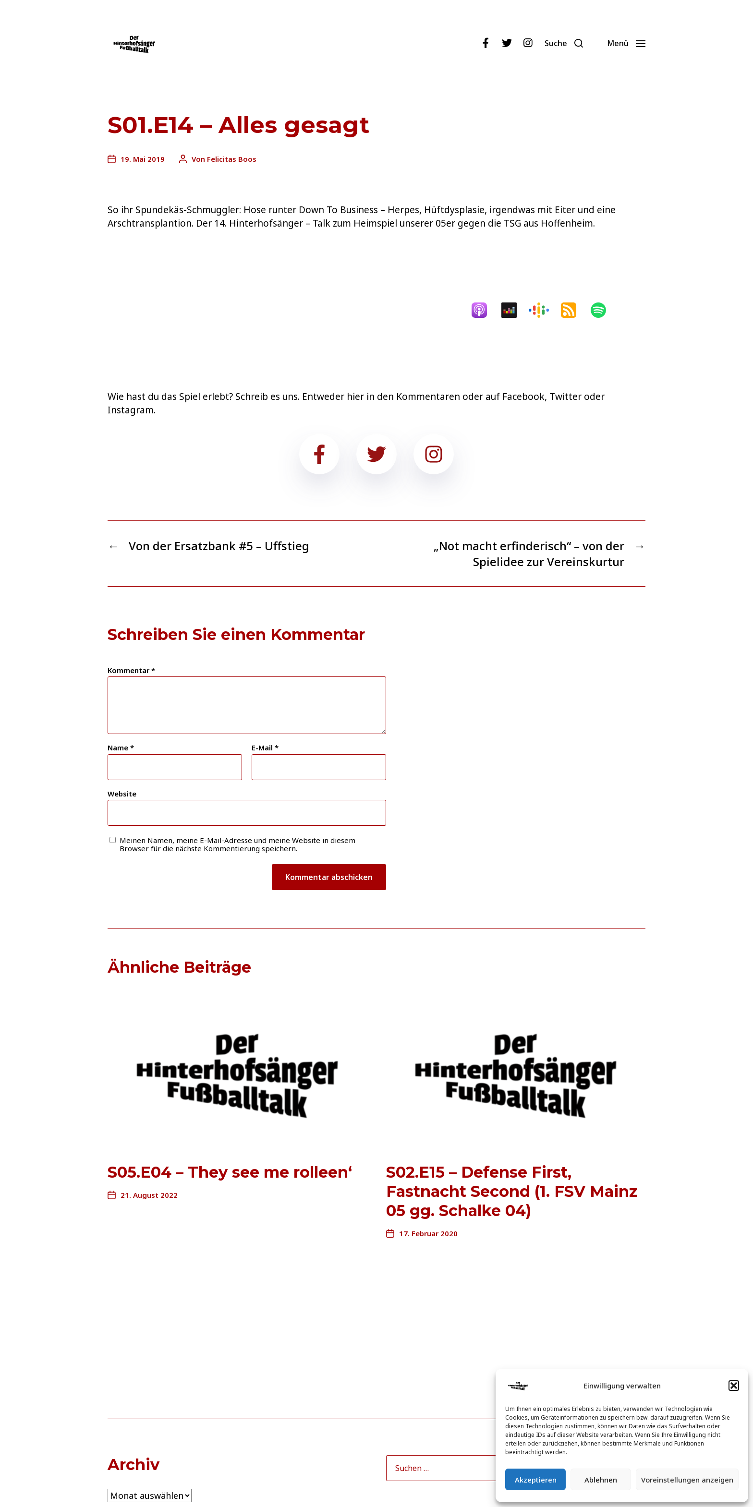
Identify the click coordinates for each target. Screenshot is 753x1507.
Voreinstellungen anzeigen (687, 1479)
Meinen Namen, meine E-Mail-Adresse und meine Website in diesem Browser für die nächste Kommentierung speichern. (237, 844)
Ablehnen (600, 1479)
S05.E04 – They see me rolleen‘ (230, 1172)
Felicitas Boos (231, 159)
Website (122, 793)
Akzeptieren (536, 1479)
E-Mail (265, 748)
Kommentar (131, 670)
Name (121, 748)
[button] (734, 1385)
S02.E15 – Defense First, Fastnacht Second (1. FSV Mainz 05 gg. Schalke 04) (511, 1191)
